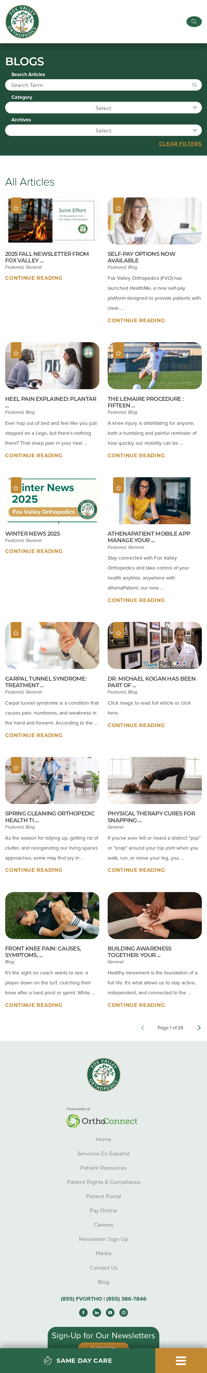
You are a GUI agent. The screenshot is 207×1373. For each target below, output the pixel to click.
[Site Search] (193, 22)
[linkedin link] (97, 1313)
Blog (103, 1283)
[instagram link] (123, 1313)
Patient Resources (103, 1169)
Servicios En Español (103, 1154)
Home (103, 1140)
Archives (21, 120)
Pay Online (103, 1211)
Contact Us (104, 1269)
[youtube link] (110, 1313)
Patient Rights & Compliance (103, 1183)
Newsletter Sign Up (103, 1240)
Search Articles (28, 75)
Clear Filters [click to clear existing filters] (180, 144)
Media (103, 1254)
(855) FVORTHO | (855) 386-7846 (103, 1299)
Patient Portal (103, 1197)
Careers (103, 1226)
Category (21, 98)
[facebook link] (83, 1313)
